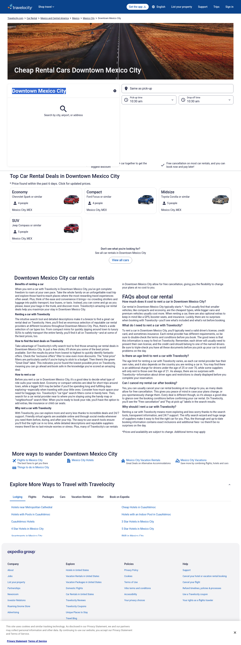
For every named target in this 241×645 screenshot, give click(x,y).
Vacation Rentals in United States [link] (82, 576)
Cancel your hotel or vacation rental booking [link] (205, 576)
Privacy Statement (17, 641)
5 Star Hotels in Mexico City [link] (138, 528)
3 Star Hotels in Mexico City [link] (138, 521)
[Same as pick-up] (177, 88)
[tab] (17, 497)
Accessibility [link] (130, 594)
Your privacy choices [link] (134, 600)
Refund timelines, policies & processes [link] (202, 588)
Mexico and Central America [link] (54, 18)
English (158, 6)
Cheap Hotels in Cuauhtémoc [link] (139, 507)
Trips (217, 6)
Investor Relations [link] (17, 600)
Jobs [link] (10, 576)
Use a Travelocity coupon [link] (195, 594)
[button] (120, 135)
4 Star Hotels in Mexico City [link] (27, 528)
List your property (181, 6)
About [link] (11, 570)
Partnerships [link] (14, 588)
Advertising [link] (13, 612)
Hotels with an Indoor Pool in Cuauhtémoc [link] (146, 514)
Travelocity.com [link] (15, 18)
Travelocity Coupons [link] (76, 606)
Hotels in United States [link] (77, 570)
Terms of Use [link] (131, 582)
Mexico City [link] (89, 18)
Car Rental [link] (32, 18)
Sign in (229, 6)
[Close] (235, 632)
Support (202, 6)
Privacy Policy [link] (131, 570)
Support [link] (187, 570)
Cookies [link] (128, 576)
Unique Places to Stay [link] (77, 612)
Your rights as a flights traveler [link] (198, 600)
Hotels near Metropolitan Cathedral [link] (31, 507)
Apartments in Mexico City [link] (26, 535)
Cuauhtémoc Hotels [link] (23, 521)
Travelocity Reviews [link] (76, 600)
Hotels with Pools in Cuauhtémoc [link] (30, 514)
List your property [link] (16, 582)
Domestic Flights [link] (74, 588)
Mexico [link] (75, 18)
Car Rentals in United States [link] (80, 594)
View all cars (120, 260)
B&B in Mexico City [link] (133, 535)
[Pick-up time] (149, 99)
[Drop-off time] (206, 99)
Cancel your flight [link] (191, 582)
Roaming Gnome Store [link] (19, 606)
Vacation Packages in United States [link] (83, 582)
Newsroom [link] (13, 594)
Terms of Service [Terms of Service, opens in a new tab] (37, 641)
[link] (39, 461)
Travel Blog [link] (71, 618)
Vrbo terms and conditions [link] (137, 588)
